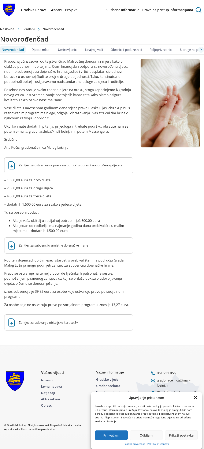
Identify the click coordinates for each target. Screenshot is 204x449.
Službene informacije (122, 10)
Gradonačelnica (108, 386)
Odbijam (146, 435)
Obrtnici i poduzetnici (126, 49)
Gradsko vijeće (107, 379)
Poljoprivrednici (161, 49)
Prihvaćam (111, 435)
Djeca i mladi (40, 49)
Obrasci (46, 405)
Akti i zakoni (50, 399)
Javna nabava (51, 386)
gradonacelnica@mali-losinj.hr (51, 131)
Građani (55, 10)
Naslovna (7, 29)
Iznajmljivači (94, 49)
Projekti (71, 10)
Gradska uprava (34, 10)
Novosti (47, 380)
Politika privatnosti (134, 444)
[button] (195, 397)
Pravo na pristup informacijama (167, 10)
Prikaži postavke (181, 435)
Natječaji (48, 393)
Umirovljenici (67, 49)
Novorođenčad (13, 49)
